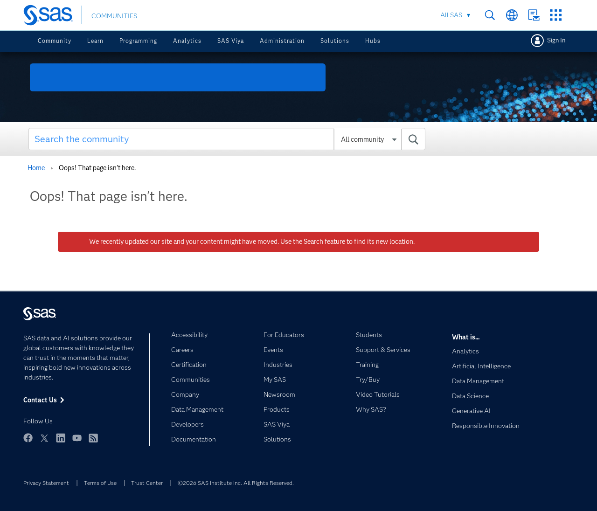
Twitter (44, 437)
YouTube (77, 437)
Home (36, 168)
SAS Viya (230, 40)
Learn (95, 40)
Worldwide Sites (512, 15)
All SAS (451, 15)
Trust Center (147, 482)
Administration (282, 40)
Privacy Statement (46, 482)
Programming (138, 40)
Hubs (373, 40)
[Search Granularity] (367, 139)
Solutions (334, 40)
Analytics (187, 40)
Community (54, 40)
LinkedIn (60, 437)
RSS (93, 437)
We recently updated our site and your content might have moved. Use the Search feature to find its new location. (252, 241)
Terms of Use (100, 482)
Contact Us (534, 15)
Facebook (28, 437)
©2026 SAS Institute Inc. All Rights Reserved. (236, 482)
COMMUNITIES (114, 16)
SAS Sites (556, 15)
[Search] (226, 139)
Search (490, 15)
